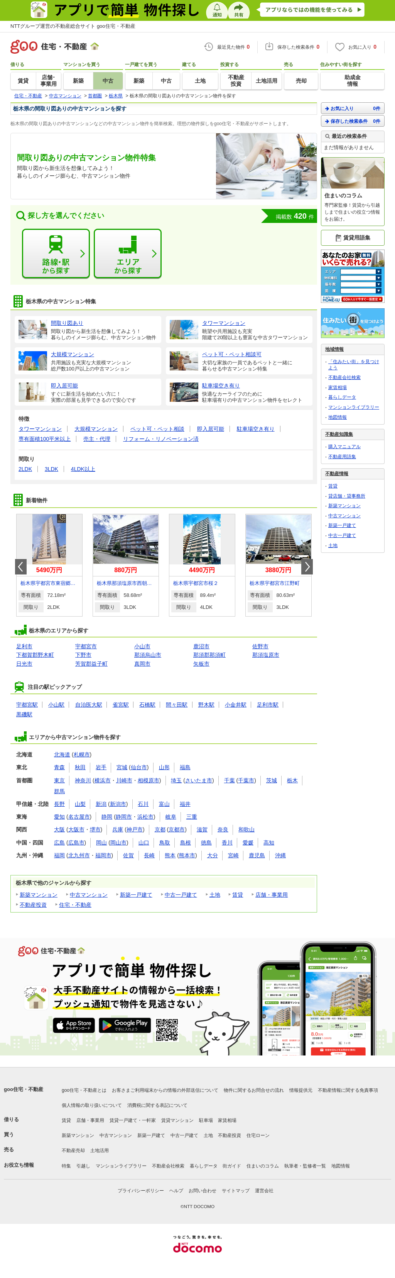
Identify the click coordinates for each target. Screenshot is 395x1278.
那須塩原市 (265, 655)
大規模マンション (96, 429)
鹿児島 (257, 855)
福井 (185, 804)
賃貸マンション (177, 1120)
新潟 (101, 804)
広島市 (76, 843)
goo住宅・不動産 (23, 1089)
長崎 (149, 855)
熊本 (170, 855)
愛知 (59, 817)
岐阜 (170, 817)
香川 (227, 843)
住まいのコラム (262, 1166)
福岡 (59, 855)
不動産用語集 (342, 456)
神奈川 (83, 780)
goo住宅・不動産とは (84, 1090)
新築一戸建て (136, 895)
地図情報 (337, 417)
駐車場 (206, 1120)
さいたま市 (198, 780)
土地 (214, 895)
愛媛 (248, 843)
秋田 (80, 767)
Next (307, 566)
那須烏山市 (147, 655)
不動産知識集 (339, 434)
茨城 (271, 780)
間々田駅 (176, 705)
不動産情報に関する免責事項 (348, 1090)
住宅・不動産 (75, 905)
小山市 (142, 646)
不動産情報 (336, 473)
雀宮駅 (121, 705)
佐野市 (260, 646)
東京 (59, 780)
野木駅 (206, 705)
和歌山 (246, 829)
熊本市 (187, 855)
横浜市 (103, 780)
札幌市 (82, 754)
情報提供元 (300, 1090)
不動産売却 (73, 1150)
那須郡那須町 (209, 655)
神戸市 (135, 829)
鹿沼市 (201, 646)
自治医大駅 (88, 705)
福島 (185, 767)
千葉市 (246, 780)
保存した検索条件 (352, 121)
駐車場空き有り (256, 429)
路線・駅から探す (56, 254)
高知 (268, 843)
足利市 (24, 646)
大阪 (59, 829)
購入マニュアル (344, 446)
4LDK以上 (83, 469)
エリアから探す (128, 254)
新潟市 (118, 804)
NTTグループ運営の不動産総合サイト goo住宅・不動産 (72, 26)
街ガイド (232, 1166)
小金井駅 (235, 705)
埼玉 (176, 780)
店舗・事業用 (271, 895)
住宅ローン (258, 1135)
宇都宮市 (86, 646)
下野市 (83, 655)
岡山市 (118, 843)
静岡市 (124, 817)
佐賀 (128, 855)
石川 (143, 804)
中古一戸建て (181, 895)
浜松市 (145, 817)
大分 (212, 855)
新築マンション (38, 895)
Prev (21, 566)
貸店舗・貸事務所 (346, 496)
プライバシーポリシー (141, 1190)
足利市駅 (268, 705)
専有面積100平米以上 (45, 439)
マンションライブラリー (353, 407)
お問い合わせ (202, 1190)
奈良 (223, 829)
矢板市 (201, 664)
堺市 (95, 829)
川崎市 (124, 780)
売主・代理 (96, 439)
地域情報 (334, 349)
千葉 (229, 780)
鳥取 (164, 843)
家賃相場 (337, 387)
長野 (59, 804)
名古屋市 (79, 817)
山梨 (80, 804)
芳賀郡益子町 (91, 664)
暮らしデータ (342, 397)
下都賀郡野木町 (35, 655)
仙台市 (139, 767)
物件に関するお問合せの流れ (254, 1090)
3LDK (51, 469)
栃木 (292, 780)
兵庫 (117, 829)
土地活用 (99, 1150)
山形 (164, 767)
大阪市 (76, 829)
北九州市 (79, 855)
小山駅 (56, 705)
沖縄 (280, 855)
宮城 (121, 767)
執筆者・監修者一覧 (305, 1166)
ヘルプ (176, 1190)
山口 (143, 843)
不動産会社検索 (344, 377)
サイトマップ (236, 1190)
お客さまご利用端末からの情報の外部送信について (165, 1090)
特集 (66, 1166)
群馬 (59, 791)
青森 (59, 767)
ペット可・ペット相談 (157, 429)
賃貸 (237, 895)
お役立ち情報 (19, 1165)
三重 (191, 817)
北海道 (62, 754)
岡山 (101, 843)
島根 (185, 843)
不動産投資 (33, 905)
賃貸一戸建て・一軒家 (133, 1120)
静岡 (106, 817)
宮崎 (233, 855)
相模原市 (148, 780)
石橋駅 (147, 705)
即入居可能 (210, 429)
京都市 (177, 829)
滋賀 (202, 829)
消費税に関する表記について (157, 1105)
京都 (160, 829)
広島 (59, 843)
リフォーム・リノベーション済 (161, 439)
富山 (164, 804)
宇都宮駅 (27, 705)
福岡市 (103, 855)
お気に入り (352, 108)
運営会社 (264, 1190)
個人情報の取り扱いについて (92, 1105)
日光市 (24, 664)
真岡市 (142, 664)
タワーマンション (40, 429)
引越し (83, 1166)
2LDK (25, 469)
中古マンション (89, 895)
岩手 (101, 767)
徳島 (206, 843)
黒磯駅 (24, 714)
